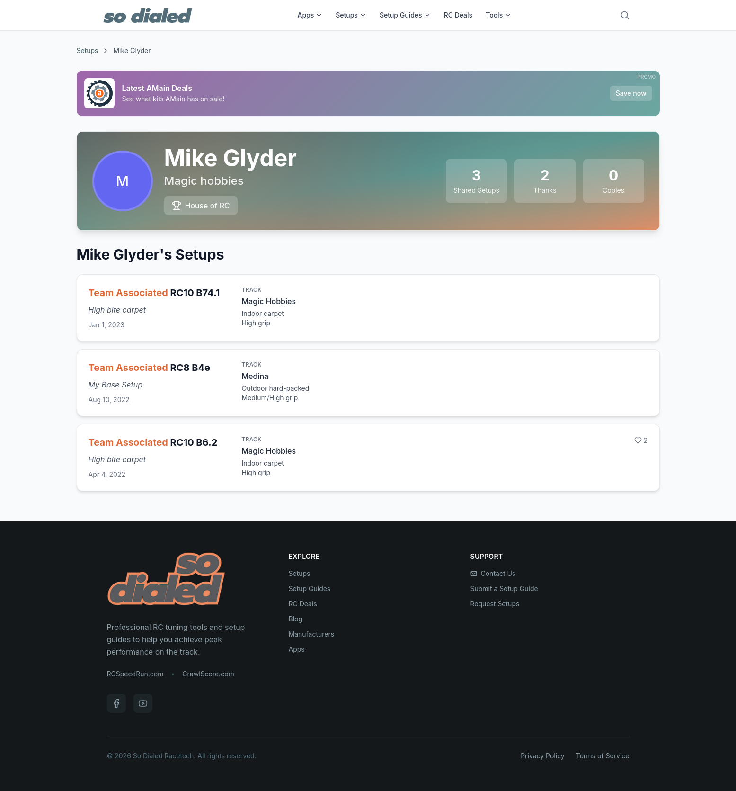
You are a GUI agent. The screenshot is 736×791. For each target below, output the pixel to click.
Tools (498, 15)
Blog (296, 619)
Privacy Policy (543, 756)
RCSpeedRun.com (135, 674)
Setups (351, 15)
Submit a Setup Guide (504, 588)
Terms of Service (603, 756)
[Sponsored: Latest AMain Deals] (368, 93)
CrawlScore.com (208, 674)
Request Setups (495, 604)
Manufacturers (312, 634)
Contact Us (493, 573)
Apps (309, 15)
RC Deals (458, 15)
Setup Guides (405, 15)
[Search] (624, 15)
